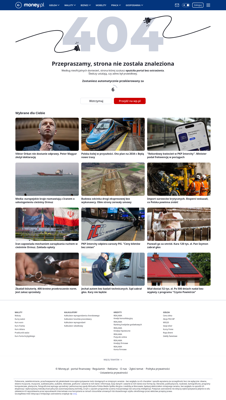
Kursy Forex (168, 329)
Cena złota (167, 315)
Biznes (84, 5)
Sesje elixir (167, 326)
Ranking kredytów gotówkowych (128, 324)
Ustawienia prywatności (113, 372)
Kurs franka (20, 326)
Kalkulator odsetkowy (73, 326)
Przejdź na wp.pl (130, 101)
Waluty (68, 5)
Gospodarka (133, 5)
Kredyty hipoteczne (122, 331)
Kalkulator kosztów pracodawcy (78, 319)
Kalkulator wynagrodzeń (74, 322)
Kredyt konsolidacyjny (123, 318)
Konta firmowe (120, 349)
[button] (186, 5)
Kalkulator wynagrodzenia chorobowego (81, 315)
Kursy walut (20, 319)
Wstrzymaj (96, 101)
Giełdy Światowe (170, 336)
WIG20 (166, 322)
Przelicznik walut (22, 332)
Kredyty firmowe (121, 343)
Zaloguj (198, 5)
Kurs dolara (20, 329)
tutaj (75, 393)
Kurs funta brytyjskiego (25, 336)
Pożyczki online (120, 337)
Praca (114, 5)
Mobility (101, 5)
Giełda (53, 5)
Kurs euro (19, 322)
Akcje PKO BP (169, 319)
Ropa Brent (168, 332)
